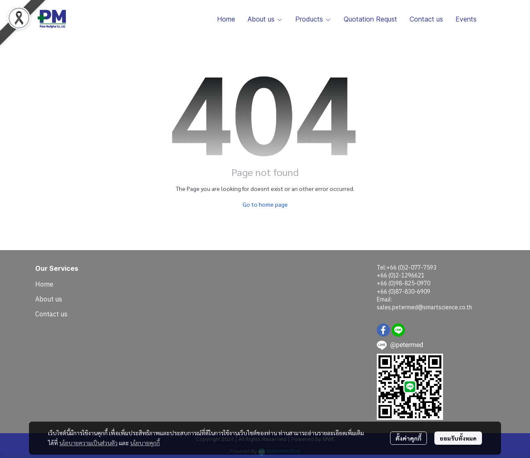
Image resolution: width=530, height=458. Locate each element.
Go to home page (265, 204)
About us (48, 299)
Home (44, 284)
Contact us (51, 314)
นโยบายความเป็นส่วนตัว (88, 442)
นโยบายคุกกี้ (145, 442)
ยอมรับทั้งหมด (458, 438)
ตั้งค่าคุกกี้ (408, 438)
